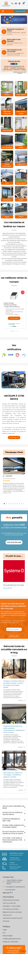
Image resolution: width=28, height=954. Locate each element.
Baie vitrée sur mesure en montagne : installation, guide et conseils (12, 775)
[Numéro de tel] (12, 3)
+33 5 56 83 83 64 (14, 636)
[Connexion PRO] (20, 4)
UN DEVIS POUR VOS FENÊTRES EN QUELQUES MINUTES (12, 813)
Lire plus (21, 700)
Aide (22, 951)
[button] (10, 331)
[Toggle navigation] (3, 11)
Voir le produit (14, 318)
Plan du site (6, 921)
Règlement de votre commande (12, 912)
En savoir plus (14, 437)
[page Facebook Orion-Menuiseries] (12, 892)
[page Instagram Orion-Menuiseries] (10, 892)
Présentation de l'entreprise (11, 900)
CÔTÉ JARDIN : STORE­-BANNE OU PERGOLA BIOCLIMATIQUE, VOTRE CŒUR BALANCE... (12, 840)
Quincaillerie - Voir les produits (11, 906)
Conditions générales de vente (12, 939)
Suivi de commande (20, 11)
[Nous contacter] (16, 4)
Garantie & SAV (7, 915)
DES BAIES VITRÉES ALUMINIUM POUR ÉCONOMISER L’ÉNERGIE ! (13, 826)
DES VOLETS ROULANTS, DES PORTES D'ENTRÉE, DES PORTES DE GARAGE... (13, 832)
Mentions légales (8, 936)
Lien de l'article (8, 588)
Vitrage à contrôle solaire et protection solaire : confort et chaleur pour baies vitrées (13, 684)
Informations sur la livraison (11, 909)
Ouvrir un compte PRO (9, 903)
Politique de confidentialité (10, 942)
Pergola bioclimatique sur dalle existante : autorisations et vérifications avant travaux (14, 729)
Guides (5, 930)
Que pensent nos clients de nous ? (13, 918)
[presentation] (24, 356)
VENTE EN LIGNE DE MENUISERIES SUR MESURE (13, 807)
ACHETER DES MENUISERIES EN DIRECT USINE (11, 820)
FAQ (4, 933)
